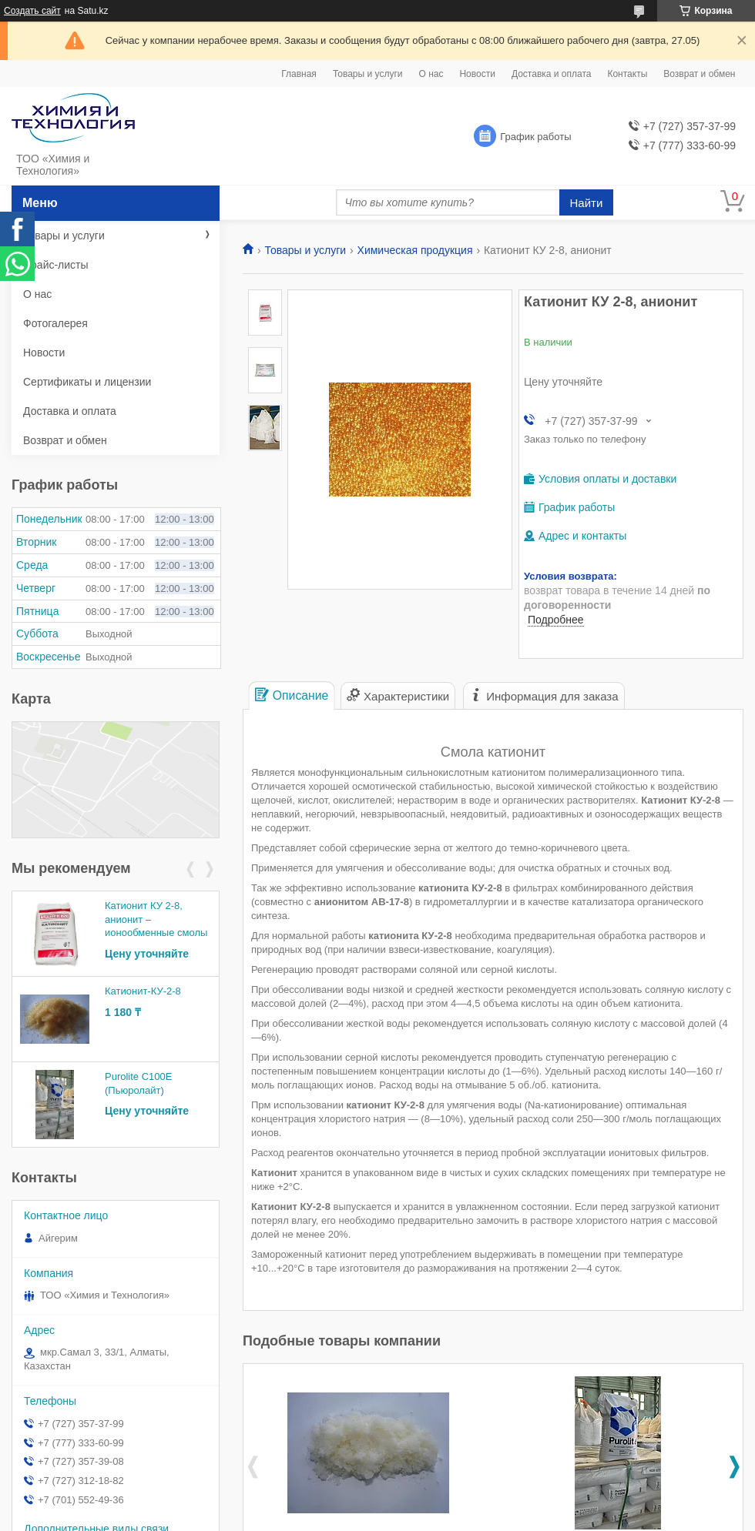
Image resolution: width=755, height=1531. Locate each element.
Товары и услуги (368, 74)
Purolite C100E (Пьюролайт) (138, 1083)
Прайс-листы (56, 265)
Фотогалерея (55, 323)
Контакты (627, 74)
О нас (430, 74)
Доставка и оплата (552, 74)
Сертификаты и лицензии (87, 382)
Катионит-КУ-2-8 (143, 991)
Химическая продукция (415, 250)
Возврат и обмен (699, 74)
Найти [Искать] (586, 202)
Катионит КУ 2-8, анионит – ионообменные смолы (156, 919)
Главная (299, 74)
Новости (477, 74)
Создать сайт (32, 10)
